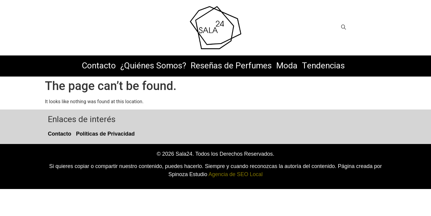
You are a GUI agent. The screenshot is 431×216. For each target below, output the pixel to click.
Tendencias (323, 66)
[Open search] (343, 27)
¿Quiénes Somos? (153, 66)
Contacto (99, 66)
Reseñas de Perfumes (231, 66)
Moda (287, 66)
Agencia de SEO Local (235, 174)
